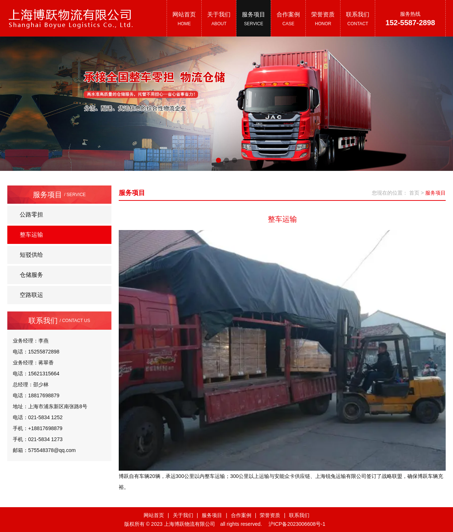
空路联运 (31, 295)
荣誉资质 (270, 515)
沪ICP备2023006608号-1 (297, 524)
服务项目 (212, 515)
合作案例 (241, 515)
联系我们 (299, 515)
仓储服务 (31, 275)
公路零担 (31, 214)
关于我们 (183, 515)
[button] (218, 160)
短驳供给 (31, 255)
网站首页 (154, 515)
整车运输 (31, 234)
